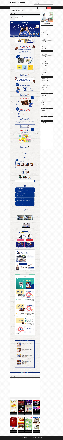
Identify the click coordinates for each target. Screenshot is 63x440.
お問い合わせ (40, 437)
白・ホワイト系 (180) (44, 52)
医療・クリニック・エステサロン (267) (46, 37)
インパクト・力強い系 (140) (44, 87)
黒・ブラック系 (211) (44, 56)
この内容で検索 (49, 7)
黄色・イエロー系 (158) (45, 63)
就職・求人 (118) (43, 32)
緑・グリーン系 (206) (44, 65)
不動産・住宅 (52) (43, 48)
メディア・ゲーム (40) (44, 30)
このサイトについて (33, 437)
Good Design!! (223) (43, 122)
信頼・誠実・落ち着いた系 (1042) (45, 85)
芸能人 (16, 17)
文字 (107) (42, 102)
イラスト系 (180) (43, 89)
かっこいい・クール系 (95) (44, 80)
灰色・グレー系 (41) (44, 54)
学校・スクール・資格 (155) (44, 43)
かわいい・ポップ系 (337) (44, 78)
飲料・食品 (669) (43, 39)
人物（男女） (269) (43, 95)
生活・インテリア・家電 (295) (45, 34)
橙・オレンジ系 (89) (44, 61)
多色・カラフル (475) (44, 74)
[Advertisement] (25, 388)
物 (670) (42, 100)
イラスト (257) (43, 104)
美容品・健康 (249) (43, 46)
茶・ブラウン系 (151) (44, 58)
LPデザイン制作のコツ (24, 437)
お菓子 (18, 17)
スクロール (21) (43, 110)
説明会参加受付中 (48, 23)
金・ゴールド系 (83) (44, 72)
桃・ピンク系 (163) (44, 70)
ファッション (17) (43, 41)
